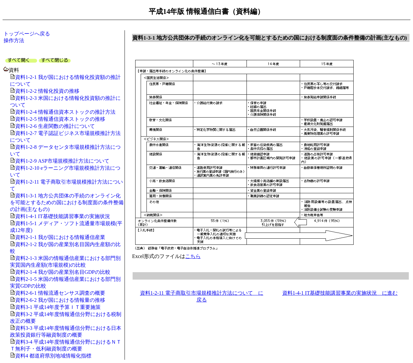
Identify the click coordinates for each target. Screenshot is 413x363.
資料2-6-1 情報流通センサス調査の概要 (60, 293)
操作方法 (14, 40)
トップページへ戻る (27, 33)
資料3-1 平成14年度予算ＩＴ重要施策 (58, 307)
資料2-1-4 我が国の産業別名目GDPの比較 (62, 272)
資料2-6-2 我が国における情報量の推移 (60, 300)
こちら (193, 256)
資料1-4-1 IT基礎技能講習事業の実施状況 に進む (340, 293)
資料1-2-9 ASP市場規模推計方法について (62, 161)
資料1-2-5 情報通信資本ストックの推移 (60, 119)
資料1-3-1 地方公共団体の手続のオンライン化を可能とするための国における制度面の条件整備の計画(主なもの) (67, 202)
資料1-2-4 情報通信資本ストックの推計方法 (65, 112)
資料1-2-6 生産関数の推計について (55, 126)
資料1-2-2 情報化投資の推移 (47, 91)
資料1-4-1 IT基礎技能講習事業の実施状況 (62, 216)
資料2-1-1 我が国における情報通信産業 (60, 237)
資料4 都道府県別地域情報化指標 (53, 355)
